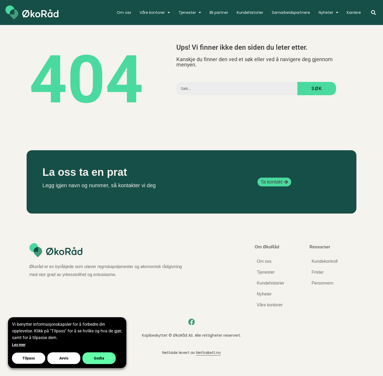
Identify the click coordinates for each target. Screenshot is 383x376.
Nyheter (328, 13)
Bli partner (219, 12)
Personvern (322, 283)
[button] (373, 12)
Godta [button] (99, 358)
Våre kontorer (155, 13)
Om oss (124, 12)
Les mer (19, 344)
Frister (317, 272)
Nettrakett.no (208, 352)
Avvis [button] (63, 358)
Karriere (354, 12)
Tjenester (189, 13)
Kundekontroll (324, 261)
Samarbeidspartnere (291, 12)
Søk (316, 88)
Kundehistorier (250, 12)
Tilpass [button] (28, 358)
